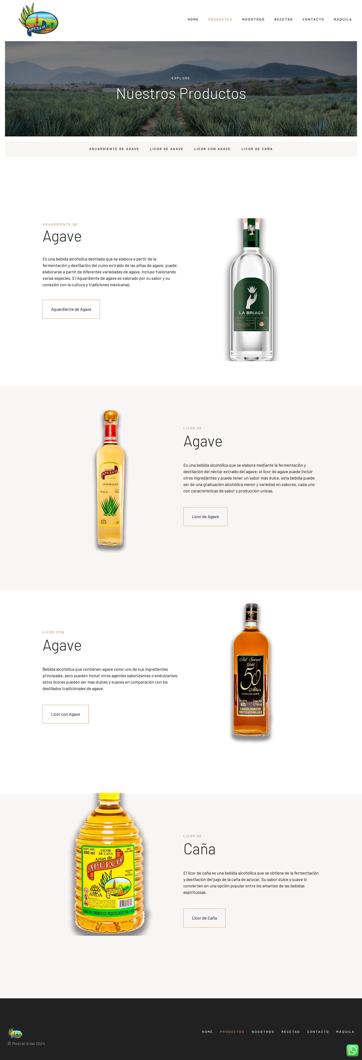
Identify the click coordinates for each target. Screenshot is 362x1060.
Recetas (283, 19)
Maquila (343, 19)
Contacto (313, 19)
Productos (220, 19)
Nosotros (253, 19)
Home (193, 19)
